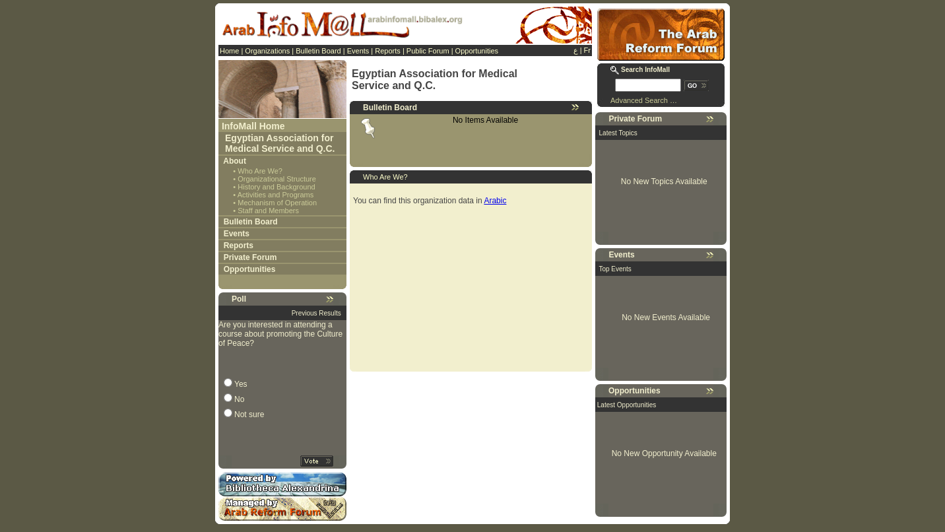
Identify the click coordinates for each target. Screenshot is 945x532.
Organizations (267, 51)
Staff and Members (268, 211)
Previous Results (316, 313)
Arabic (495, 200)
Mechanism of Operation (277, 203)
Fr (587, 50)
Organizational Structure (277, 179)
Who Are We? (260, 171)
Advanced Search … (643, 100)
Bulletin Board (318, 51)
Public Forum (428, 51)
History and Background (276, 187)
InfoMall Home (253, 126)
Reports (388, 51)
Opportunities (476, 51)
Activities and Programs (276, 195)
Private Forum (250, 257)
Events (358, 51)
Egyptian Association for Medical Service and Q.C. (280, 143)
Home (229, 51)
